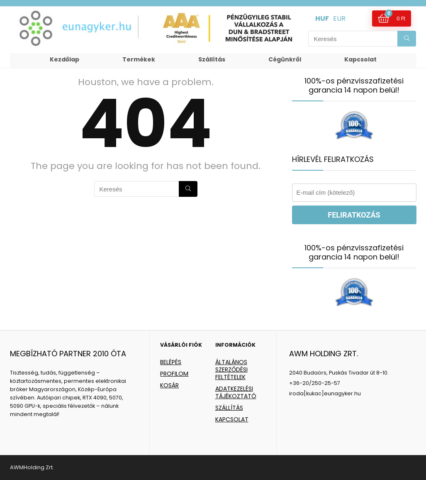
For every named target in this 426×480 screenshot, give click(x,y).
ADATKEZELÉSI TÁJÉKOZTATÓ (235, 392)
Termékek (138, 59)
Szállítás (211, 59)
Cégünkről (284, 59)
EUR (339, 18)
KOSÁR (169, 385)
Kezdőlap (64, 59)
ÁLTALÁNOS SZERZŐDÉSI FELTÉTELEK (231, 369)
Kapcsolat (360, 59)
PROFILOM (174, 374)
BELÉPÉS (170, 362)
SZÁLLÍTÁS (229, 408)
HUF (322, 18)
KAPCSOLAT (231, 419)
